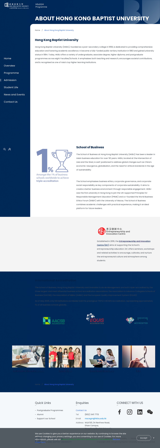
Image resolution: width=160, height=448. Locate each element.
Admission (10, 227)
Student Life (11, 234)
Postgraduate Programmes (50, 410)
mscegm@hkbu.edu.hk (95, 418)
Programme (11, 219)
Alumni (40, 414)
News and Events (14, 241)
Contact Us (11, 248)
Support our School (46, 418)
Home (7, 205)
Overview (9, 212)
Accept (143, 438)
